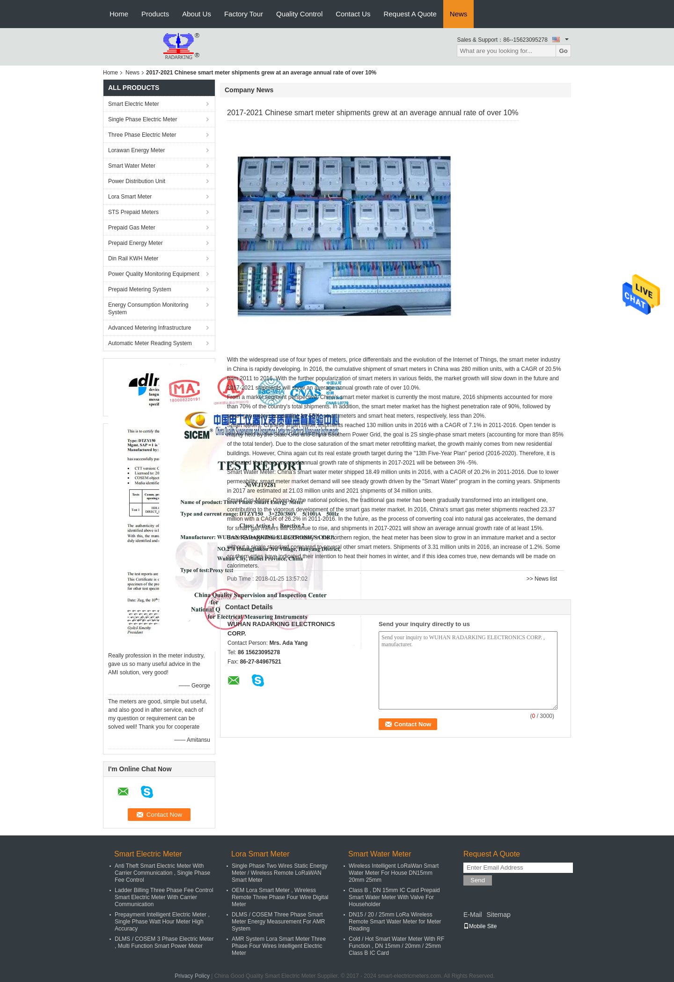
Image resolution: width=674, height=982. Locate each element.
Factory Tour (243, 14)
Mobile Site (480, 926)
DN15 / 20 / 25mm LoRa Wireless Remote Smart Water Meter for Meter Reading (395, 921)
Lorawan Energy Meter (136, 150)
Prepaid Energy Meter (135, 243)
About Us (196, 14)
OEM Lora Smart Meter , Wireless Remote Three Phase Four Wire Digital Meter (280, 897)
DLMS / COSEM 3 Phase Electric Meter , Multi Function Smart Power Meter (164, 942)
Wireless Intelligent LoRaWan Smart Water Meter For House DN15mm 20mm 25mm (394, 873)
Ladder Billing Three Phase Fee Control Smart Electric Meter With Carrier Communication (164, 897)
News (459, 14)
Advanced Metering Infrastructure (149, 328)
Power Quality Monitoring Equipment (153, 274)
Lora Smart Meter (130, 196)
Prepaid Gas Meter (131, 227)
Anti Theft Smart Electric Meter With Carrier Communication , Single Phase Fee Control (162, 873)
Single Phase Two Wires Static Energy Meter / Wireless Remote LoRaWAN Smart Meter (280, 873)
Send (477, 880)
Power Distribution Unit (136, 181)
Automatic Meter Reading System (150, 343)
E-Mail (472, 914)
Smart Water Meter (131, 165)
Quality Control (299, 14)
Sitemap (498, 914)
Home (119, 14)
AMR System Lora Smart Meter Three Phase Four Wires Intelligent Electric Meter (279, 946)
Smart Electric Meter (133, 104)
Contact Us (353, 14)
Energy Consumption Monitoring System (148, 309)
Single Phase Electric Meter (142, 119)
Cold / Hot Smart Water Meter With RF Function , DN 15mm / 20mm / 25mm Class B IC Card (396, 946)
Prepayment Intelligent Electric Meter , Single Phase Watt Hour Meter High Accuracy (162, 921)
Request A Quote (409, 14)
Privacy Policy (192, 976)
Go (563, 50)
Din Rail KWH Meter (133, 258)
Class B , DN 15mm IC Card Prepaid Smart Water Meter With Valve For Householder (394, 897)
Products (155, 14)
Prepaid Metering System (139, 289)
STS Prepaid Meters (133, 212)
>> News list (542, 579)
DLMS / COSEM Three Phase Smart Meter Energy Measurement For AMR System (278, 921)
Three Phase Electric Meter (142, 135)
